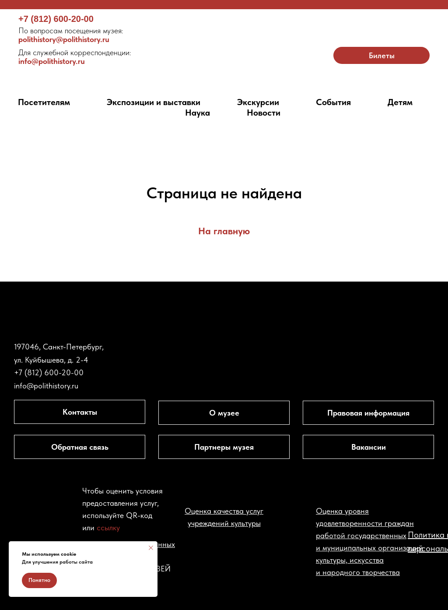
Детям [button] (400, 102)
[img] (224, 46)
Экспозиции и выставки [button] (153, 102)
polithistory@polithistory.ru (70, 35)
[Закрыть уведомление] (151, 547)
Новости (263, 112)
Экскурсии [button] (258, 102)
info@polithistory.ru (74, 57)
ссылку (108, 527)
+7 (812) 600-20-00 (56, 19)
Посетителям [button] (44, 102)
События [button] (333, 102)
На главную (224, 230)
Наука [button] (197, 112)
